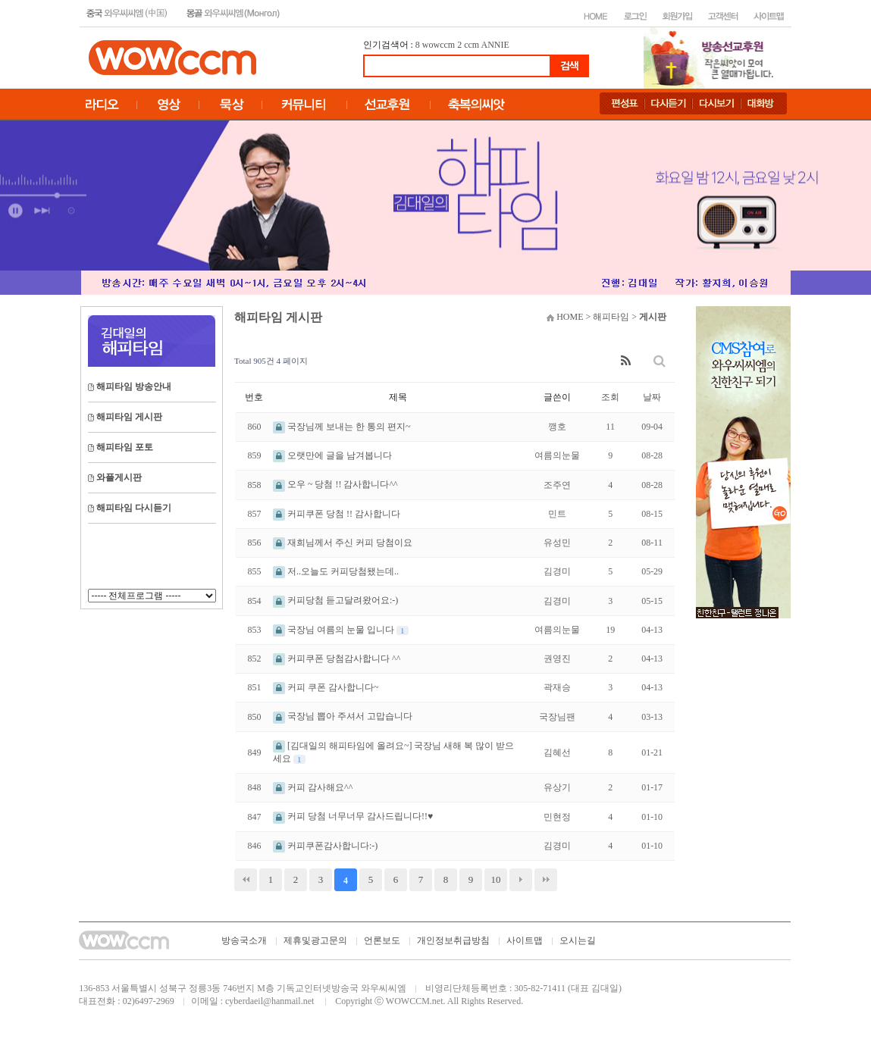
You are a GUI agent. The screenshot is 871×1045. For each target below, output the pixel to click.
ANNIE (495, 44)
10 (496, 879)
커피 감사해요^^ (312, 787)
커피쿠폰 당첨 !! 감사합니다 (336, 513)
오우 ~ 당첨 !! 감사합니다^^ (335, 484)
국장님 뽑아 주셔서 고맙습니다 (342, 716)
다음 (520, 879)
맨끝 (545, 879)
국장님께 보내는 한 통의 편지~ (342, 426)
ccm (471, 44)
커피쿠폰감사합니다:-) (325, 845)
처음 (245, 879)
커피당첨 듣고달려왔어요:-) (335, 600)
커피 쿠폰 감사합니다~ (326, 687)
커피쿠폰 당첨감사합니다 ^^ (336, 658)
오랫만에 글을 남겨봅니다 (332, 455)
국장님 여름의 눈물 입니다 (334, 629)
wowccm (438, 44)
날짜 (652, 397)
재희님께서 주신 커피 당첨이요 (342, 542)
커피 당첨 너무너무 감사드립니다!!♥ (353, 816)
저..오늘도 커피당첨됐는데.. (336, 571)
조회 (610, 397)
